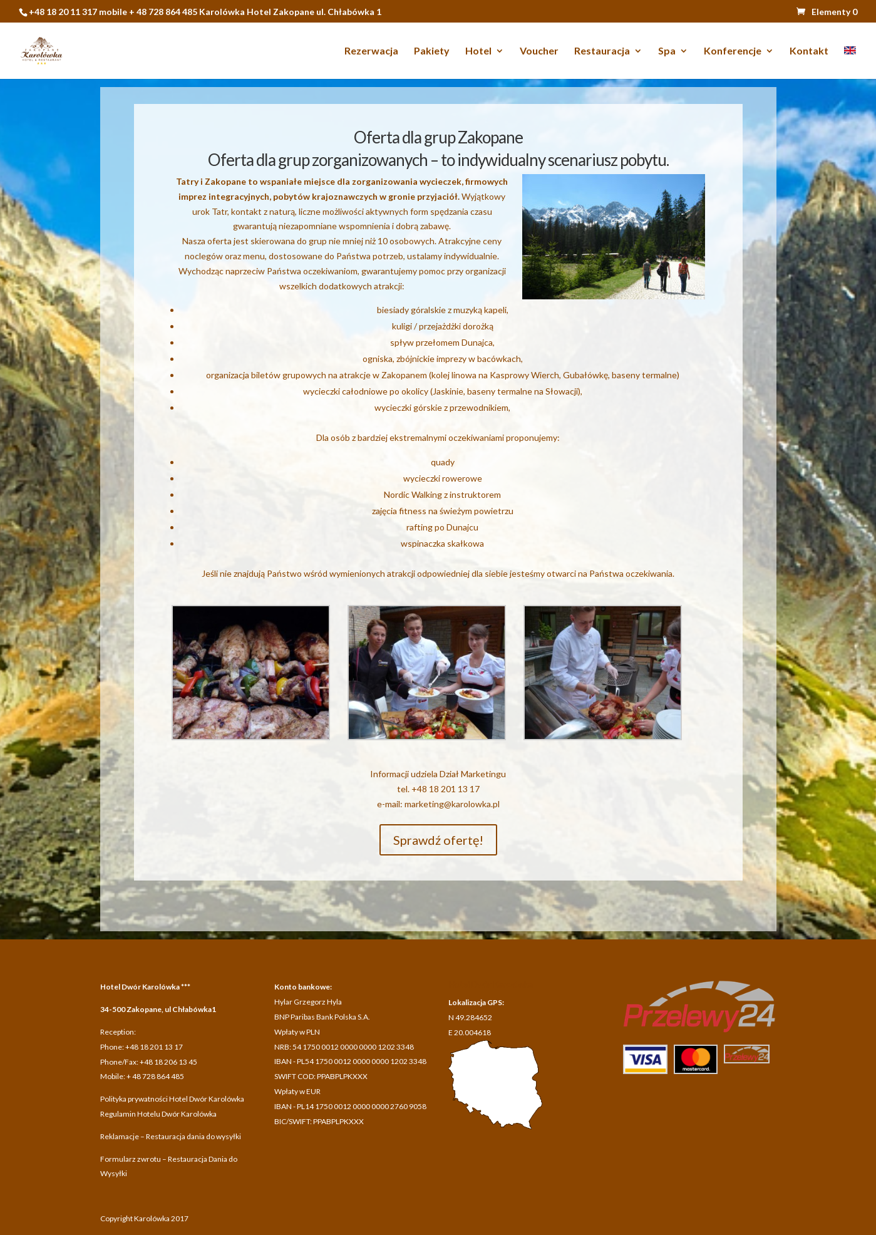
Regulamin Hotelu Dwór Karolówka (158, 1114)
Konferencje (732, 51)
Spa (667, 51)
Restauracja (602, 51)
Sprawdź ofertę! (438, 839)
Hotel (478, 51)
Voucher (539, 51)
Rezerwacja (371, 51)
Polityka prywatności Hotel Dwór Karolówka (172, 1098)
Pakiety (432, 51)
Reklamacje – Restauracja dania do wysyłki (170, 1136)
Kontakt (809, 51)
